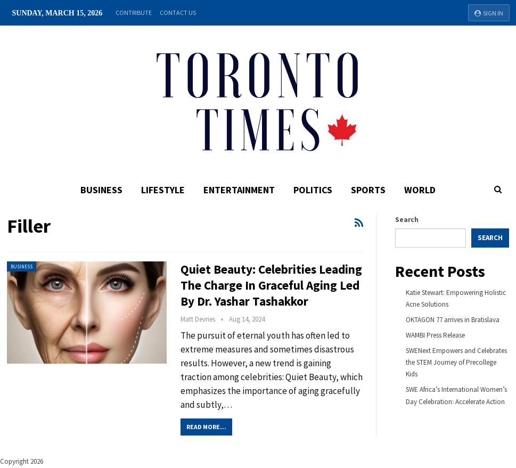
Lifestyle (163, 190)
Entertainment (239, 190)
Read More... (206, 427)
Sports (368, 190)
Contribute (134, 13)
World (420, 190)
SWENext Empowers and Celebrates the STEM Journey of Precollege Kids (456, 362)
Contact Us (178, 13)
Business (101, 190)
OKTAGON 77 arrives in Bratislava (452, 319)
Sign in (488, 13)
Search (407, 219)
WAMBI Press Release (435, 335)
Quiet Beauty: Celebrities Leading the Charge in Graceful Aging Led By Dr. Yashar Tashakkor (271, 285)
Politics (312, 190)
